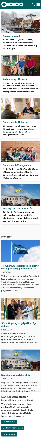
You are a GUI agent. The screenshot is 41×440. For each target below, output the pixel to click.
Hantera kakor (9, 434)
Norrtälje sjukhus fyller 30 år (17, 209)
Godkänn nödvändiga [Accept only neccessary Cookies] (13, 428)
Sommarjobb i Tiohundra (15, 122)
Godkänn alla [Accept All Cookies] (9, 422)
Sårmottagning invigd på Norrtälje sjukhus (18, 325)
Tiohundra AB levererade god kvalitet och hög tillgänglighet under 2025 (20, 267)
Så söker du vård (11, 36)
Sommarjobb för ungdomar (17, 165)
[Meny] (38, 4)
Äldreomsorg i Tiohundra (15, 79)
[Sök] (34, 4)
